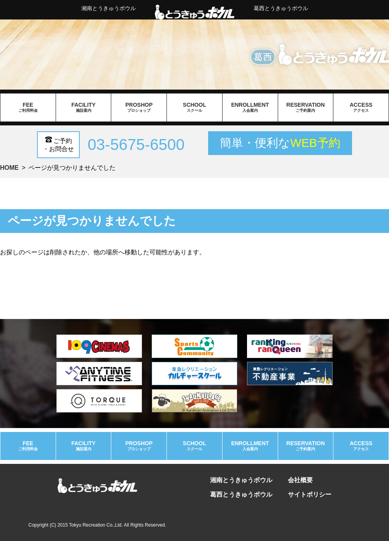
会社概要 (300, 480)
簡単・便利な (280, 142)
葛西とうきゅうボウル (281, 8)
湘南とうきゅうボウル (108, 8)
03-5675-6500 (136, 144)
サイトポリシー (309, 494)
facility (83, 107)
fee (28, 107)
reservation (305, 107)
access (361, 107)
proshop (139, 107)
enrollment (250, 107)
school (194, 107)
